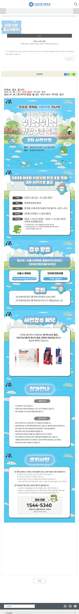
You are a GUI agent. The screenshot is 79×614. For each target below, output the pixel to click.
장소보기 (69, 59)
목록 (39, 581)
